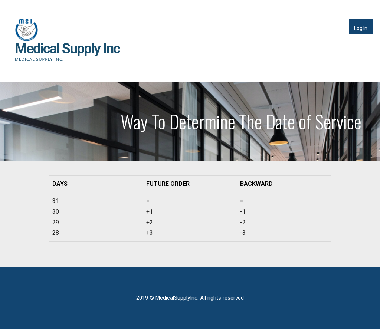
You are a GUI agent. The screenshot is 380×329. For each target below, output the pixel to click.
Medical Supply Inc (67, 48)
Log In (360, 28)
